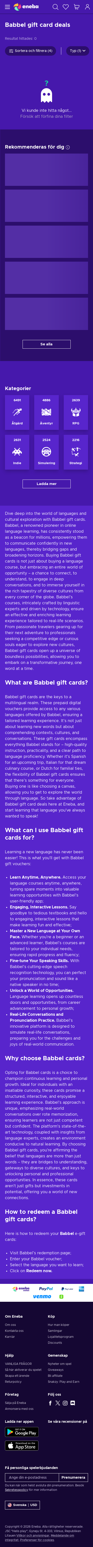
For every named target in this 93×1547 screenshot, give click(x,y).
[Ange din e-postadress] (32, 1477)
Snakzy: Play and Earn (63, 1381)
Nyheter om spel (59, 1363)
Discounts (55, 1342)
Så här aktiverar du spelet (23, 1369)
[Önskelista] (65, 7)
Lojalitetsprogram (61, 1336)
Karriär (10, 1336)
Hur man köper (58, 1324)
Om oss (10, 1324)
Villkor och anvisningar (32, 1535)
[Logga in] (87, 7)
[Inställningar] (22, 1505)
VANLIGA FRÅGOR (18, 1363)
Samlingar (55, 1330)
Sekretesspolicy (16, 1489)
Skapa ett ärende (17, 1375)
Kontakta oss (14, 1330)
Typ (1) (78, 51)
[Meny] (7, 7)
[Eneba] (26, 7)
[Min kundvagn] (76, 7)
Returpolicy (13, 1381)
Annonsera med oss (19, 1408)
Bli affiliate (55, 1375)
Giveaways (55, 1369)
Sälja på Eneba (15, 1402)
